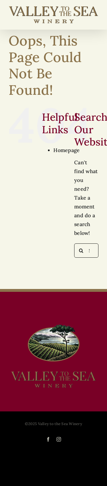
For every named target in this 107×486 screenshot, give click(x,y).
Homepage (66, 150)
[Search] (81, 250)
